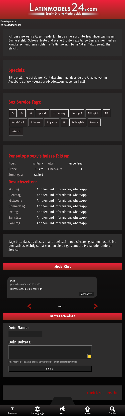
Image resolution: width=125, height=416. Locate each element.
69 (30, 113)
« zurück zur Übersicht (101, 393)
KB (64, 122)
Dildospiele (93, 113)
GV (13, 113)
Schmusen (35, 122)
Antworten (86, 294)
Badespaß (77, 113)
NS (106, 113)
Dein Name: (18, 327)
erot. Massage (59, 113)
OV (21, 113)
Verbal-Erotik (18, 122)
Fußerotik (16, 131)
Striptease (52, 122)
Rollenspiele (78, 122)
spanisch (42, 113)
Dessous (94, 122)
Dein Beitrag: (20, 342)
